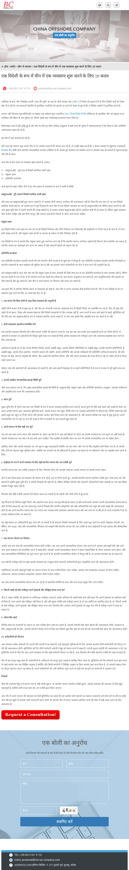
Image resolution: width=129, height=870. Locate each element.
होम (6, 66)
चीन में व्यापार (24, 66)
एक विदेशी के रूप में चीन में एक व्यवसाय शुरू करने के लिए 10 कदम (67, 66)
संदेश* (64, 792)
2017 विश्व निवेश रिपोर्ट (75, 113)
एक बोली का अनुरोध (65, 35)
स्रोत (75, 101)
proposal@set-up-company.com (54, 88)
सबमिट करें (64, 821)
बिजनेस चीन (6, 150)
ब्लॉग (13, 66)
